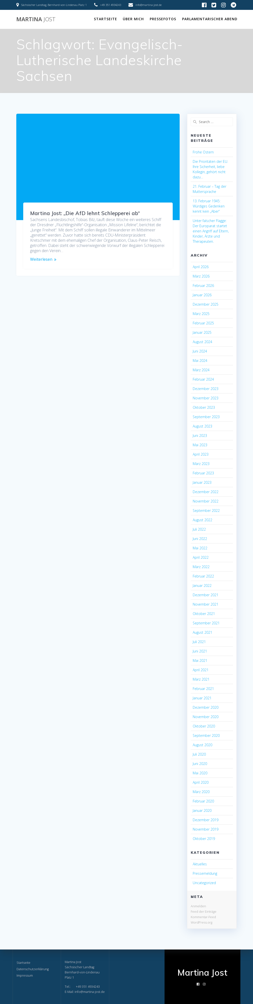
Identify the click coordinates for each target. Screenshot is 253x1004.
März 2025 (201, 313)
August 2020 (202, 745)
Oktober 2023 (204, 407)
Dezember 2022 (205, 491)
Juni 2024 (200, 351)
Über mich (133, 19)
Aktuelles (200, 864)
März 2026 (201, 276)
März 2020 (201, 791)
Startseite (105, 19)
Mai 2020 (200, 773)
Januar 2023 (202, 482)
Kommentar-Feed (203, 917)
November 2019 (205, 829)
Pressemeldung (205, 873)
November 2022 (205, 501)
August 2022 (202, 520)
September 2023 (206, 416)
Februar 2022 (203, 576)
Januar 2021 (202, 698)
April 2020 (201, 782)
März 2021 (201, 679)
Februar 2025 (203, 323)
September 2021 (206, 623)
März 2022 (201, 566)
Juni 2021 (200, 651)
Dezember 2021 (205, 595)
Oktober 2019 (204, 838)
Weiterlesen (41, 259)
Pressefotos (163, 19)
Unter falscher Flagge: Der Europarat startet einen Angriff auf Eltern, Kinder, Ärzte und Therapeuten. (211, 231)
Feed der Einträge (203, 911)
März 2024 (201, 370)
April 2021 (201, 670)
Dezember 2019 (205, 820)
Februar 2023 (203, 473)
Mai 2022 (200, 548)
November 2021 (205, 604)
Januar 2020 (202, 810)
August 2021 (202, 632)
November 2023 (205, 398)
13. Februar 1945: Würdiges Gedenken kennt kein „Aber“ (209, 206)
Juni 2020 (200, 763)
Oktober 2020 (204, 726)
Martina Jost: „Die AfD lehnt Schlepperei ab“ (85, 213)
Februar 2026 (203, 285)
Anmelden (198, 906)
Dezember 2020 (205, 707)
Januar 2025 (202, 332)
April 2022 (201, 557)
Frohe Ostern (203, 152)
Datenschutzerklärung (33, 969)
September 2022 (206, 510)
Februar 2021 (203, 688)
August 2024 (202, 341)
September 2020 (206, 735)
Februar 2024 (203, 379)
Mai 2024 (200, 360)
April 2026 (201, 266)
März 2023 (201, 463)
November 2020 (205, 716)
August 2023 (202, 426)
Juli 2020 (199, 754)
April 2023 (201, 454)
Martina (36, 19)
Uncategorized (204, 882)
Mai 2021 (200, 660)
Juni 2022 (200, 538)
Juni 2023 (200, 435)
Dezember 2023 (205, 388)
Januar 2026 (202, 295)
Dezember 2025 (205, 304)
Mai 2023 (200, 445)
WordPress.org (201, 922)
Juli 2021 (199, 641)
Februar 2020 (203, 801)
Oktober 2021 (204, 613)
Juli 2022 (199, 529)
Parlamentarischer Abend (209, 19)
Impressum (25, 975)
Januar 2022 (202, 585)
